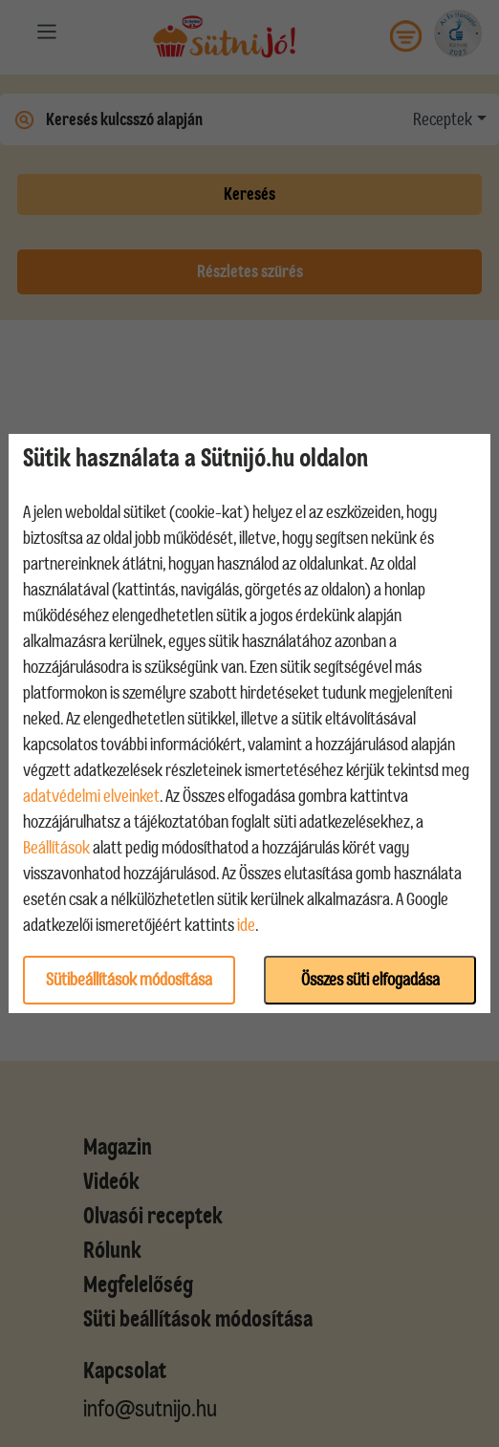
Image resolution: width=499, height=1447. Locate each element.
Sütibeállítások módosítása (129, 979)
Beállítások (56, 847)
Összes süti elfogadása (370, 979)
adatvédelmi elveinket (91, 796)
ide (246, 925)
